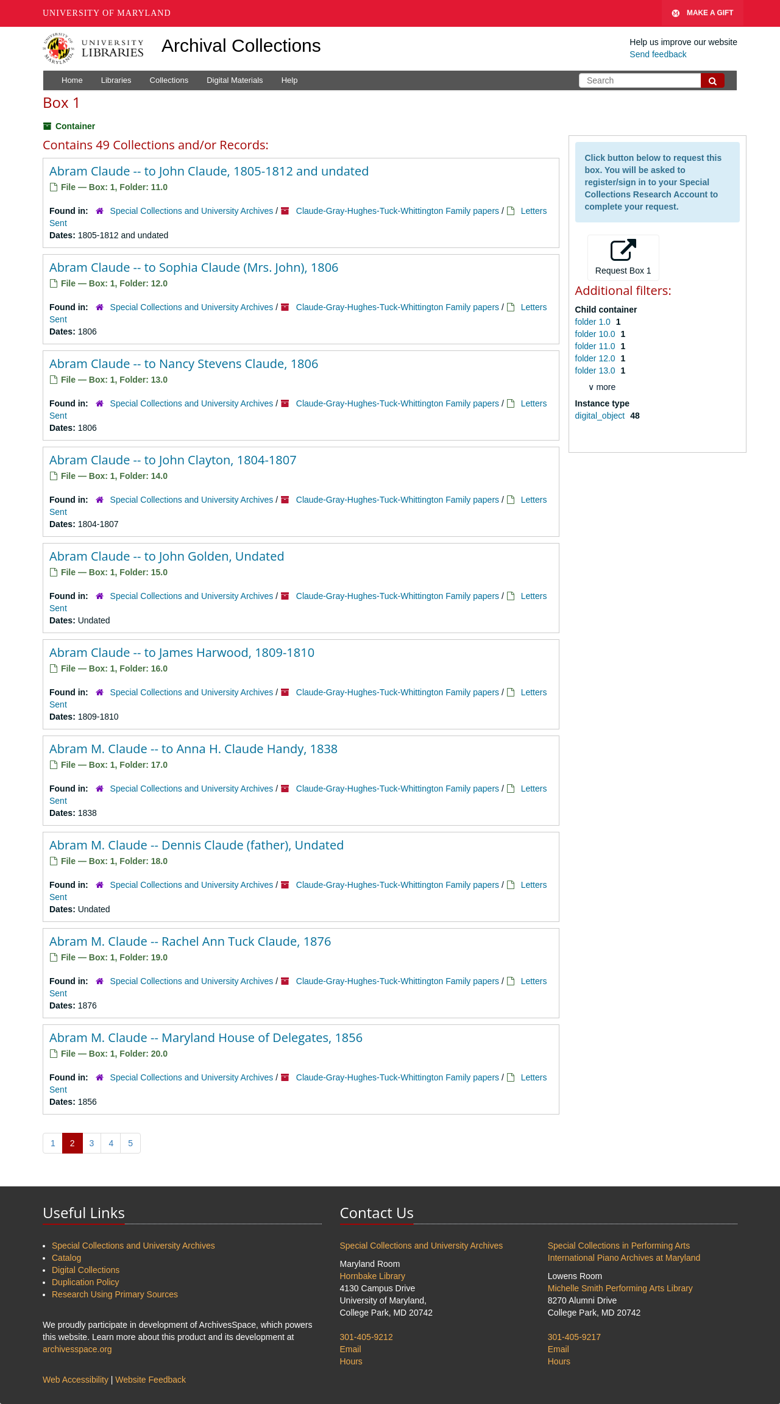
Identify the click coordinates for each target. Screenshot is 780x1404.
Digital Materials (235, 80)
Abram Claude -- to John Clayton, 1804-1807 (173, 460)
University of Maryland (107, 13)
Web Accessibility (75, 1379)
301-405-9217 (574, 1337)
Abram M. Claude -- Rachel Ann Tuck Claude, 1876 (190, 941)
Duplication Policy (85, 1282)
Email (350, 1349)
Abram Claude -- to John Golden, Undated (167, 556)
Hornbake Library (372, 1276)
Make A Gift (703, 13)
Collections (169, 80)
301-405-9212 (366, 1337)
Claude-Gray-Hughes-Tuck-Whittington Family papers (397, 211)
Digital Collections (85, 1270)
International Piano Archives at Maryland (624, 1258)
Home (72, 80)
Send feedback (657, 54)
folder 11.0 (596, 346)
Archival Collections (241, 45)
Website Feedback (150, 1379)
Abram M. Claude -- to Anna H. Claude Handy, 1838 (193, 748)
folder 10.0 (596, 334)
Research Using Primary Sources (115, 1294)
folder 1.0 (594, 322)
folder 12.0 (596, 358)
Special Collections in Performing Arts (619, 1245)
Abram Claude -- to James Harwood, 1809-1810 (181, 652)
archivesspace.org (77, 1349)
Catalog (66, 1258)
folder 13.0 (596, 370)
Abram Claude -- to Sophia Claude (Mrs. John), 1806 (194, 267)
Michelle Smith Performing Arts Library (620, 1288)
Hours (351, 1361)
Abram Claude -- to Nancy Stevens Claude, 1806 (183, 363)
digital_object (601, 415)
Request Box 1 (623, 257)
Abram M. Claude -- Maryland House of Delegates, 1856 (206, 1037)
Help (290, 80)
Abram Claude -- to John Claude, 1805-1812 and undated (209, 171)
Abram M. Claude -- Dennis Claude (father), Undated (196, 845)
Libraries (116, 80)
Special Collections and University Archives (192, 211)
